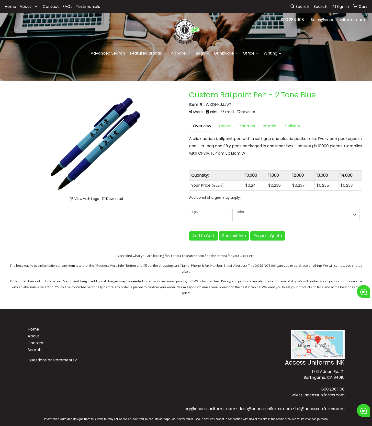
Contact (51, 6)
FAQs (67, 6)
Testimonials (88, 6)
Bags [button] (200, 53)
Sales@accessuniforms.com (338, 20)
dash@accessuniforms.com (265, 409)
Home (10, 6)
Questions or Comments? (52, 360)
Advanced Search (108, 53)
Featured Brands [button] (146, 53)
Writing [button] (270, 53)
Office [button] (249, 53)
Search (34, 350)
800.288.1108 (292, 20)
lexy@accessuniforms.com (209, 409)
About (25, 6)
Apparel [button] (179, 53)
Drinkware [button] (224, 53)
